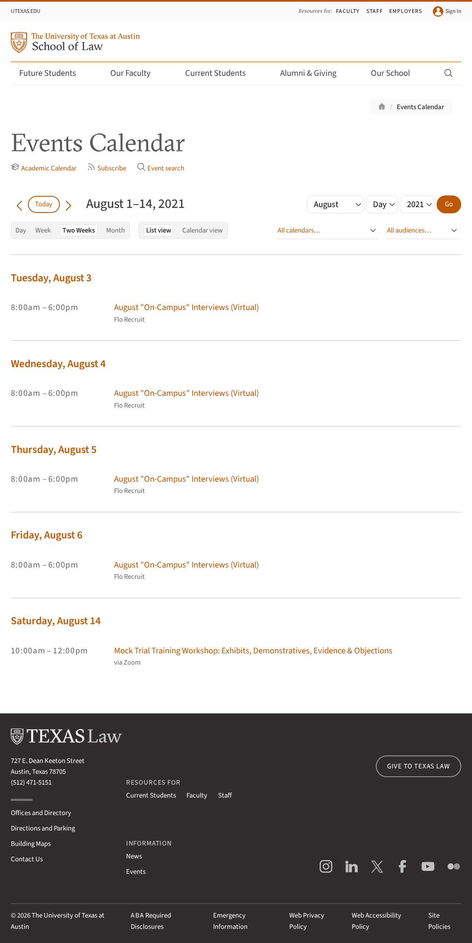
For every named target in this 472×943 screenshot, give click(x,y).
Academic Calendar (44, 168)
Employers (405, 11)
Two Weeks (78, 230)
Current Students (221, 73)
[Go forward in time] (68, 204)
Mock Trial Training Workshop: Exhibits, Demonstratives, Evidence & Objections (253, 651)
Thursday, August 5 (54, 449)
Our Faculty (135, 73)
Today (43, 204)
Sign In (447, 11)
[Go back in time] (19, 204)
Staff (374, 11)
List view (158, 230)
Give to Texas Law (418, 766)
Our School (396, 73)
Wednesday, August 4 (58, 363)
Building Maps (31, 844)
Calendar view (202, 230)
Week (43, 230)
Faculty (348, 11)
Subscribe (106, 168)
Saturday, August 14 (56, 620)
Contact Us (27, 859)
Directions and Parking (43, 828)
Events (136, 872)
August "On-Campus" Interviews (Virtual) (186, 307)
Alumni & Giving (313, 73)
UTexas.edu (25, 11)
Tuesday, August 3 (51, 277)
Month (115, 230)
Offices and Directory (41, 813)
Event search (160, 168)
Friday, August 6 (46, 535)
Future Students (53, 73)
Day (20, 230)
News (134, 856)
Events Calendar (420, 107)
